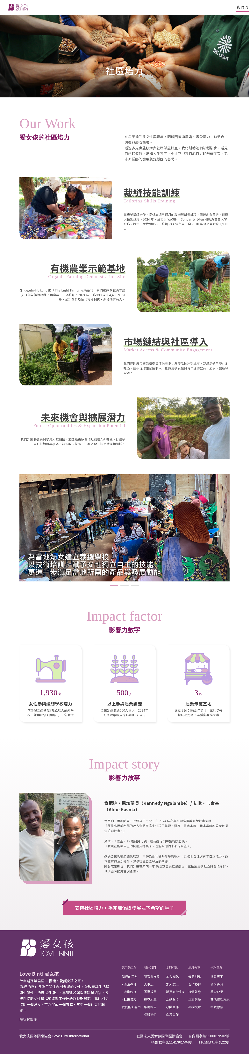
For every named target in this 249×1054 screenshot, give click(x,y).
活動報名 (172, 999)
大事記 (148, 984)
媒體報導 (194, 992)
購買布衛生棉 (175, 992)
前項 (8, 536)
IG (198, 941)
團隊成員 (150, 992)
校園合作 (172, 1006)
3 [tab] (135, 585)
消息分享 (129, 7)
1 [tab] (114, 585)
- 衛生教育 (129, 984)
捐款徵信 (216, 1006)
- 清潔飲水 (129, 992)
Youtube (226, 941)
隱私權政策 (28, 1019)
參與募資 (216, 984)
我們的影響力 (131, 1006)
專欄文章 (194, 1006)
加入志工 (172, 984)
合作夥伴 (194, 984)
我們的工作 (49, 7)
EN (185, 7)
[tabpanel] (124, 527)
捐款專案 (154, 7)
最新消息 (194, 977)
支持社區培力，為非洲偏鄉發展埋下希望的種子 (124, 907)
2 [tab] (124, 585)
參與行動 (103, 7)
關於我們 (77, 7)
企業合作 (172, 1013)
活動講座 (194, 999)
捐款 (230, 7)
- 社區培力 (129, 999)
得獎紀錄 (150, 999)
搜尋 (207, 7)
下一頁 (241, 532)
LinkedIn (216, 941)
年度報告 (150, 1006)
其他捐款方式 (219, 999)
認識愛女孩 (151, 977)
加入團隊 (172, 977)
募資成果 (216, 992)
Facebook (188, 941)
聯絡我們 (150, 1013)
